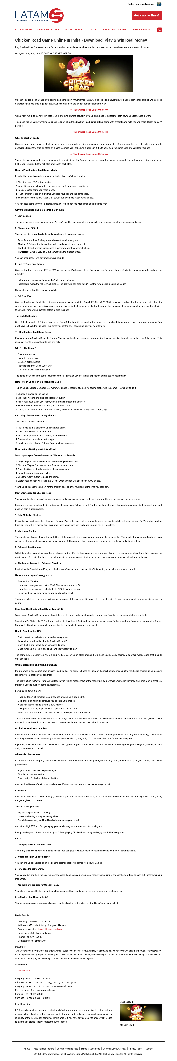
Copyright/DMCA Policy (114, 1048)
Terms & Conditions (90, 1048)
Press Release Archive (43, 1048)
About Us (109, 29)
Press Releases (48, 29)
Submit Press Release (67, 1048)
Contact (93, 29)
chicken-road (24, 970)
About (27, 1048)
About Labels (73, 29)
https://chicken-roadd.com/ (50, 929)
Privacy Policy (136, 1048)
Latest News (23, 29)
